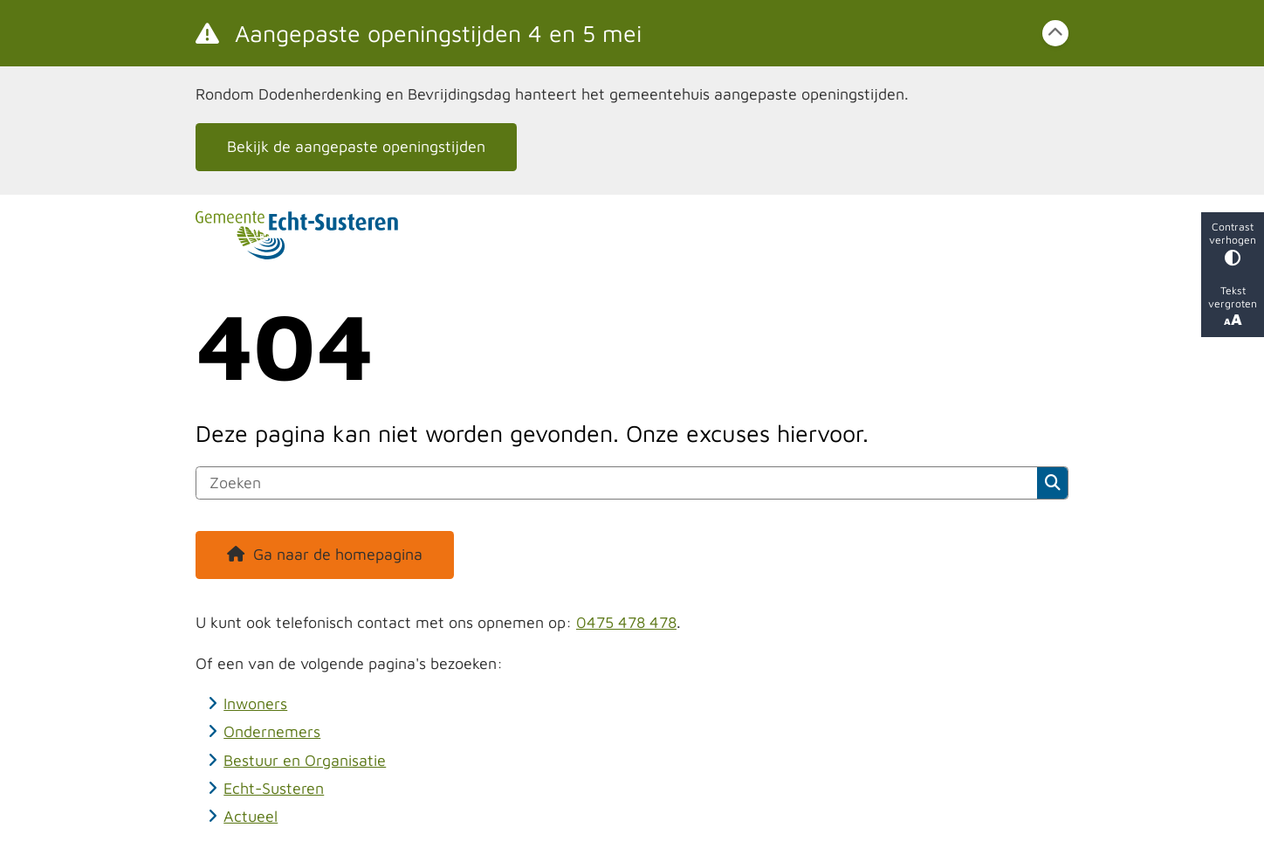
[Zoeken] (616, 483)
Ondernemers (271, 731)
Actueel (250, 816)
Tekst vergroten (1232, 306)
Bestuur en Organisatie (304, 760)
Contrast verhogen (1232, 243)
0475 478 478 (626, 622)
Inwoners (255, 703)
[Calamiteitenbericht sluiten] (1055, 33)
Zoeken (1053, 483)
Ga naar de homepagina (337, 554)
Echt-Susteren (273, 788)
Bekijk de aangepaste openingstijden (356, 146)
